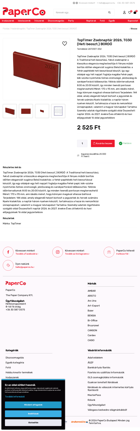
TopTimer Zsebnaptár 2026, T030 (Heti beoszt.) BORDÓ (52, 29)
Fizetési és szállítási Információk (106, 372)
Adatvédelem (95, 357)
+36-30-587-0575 (126, 3)
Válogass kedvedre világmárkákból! (107, 409)
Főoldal (6, 29)
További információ (15, 397)
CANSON (92, 330)
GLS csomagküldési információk (105, 377)
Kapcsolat (133, 21)
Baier (90, 310)
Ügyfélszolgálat (96, 404)
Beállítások (33, 414)
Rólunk (91, 400)
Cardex (92, 335)
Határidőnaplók (18, 29)
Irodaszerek (8, 21)
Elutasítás (33, 423)
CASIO (91, 340)
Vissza (133, 29)
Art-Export (94, 305)
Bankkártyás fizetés (99, 367)
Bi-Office (92, 320)
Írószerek (39, 21)
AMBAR (92, 290)
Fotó (102, 21)
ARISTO (92, 295)
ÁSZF (90, 362)
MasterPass (94, 395)
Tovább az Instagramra (77, 254)
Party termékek (72, 23)
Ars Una (92, 300)
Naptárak (91, 21)
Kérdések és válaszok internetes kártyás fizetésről (110, 388)
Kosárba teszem (102, 143)
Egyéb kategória (114, 23)
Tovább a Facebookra (27, 254)
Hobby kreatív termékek (19, 372)
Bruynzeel (93, 325)
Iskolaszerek (24, 21)
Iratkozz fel (122, 254)
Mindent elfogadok (33, 405)
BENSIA (92, 315)
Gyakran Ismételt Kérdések (103, 382)
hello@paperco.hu (106, 3)
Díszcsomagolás (56, 21)
